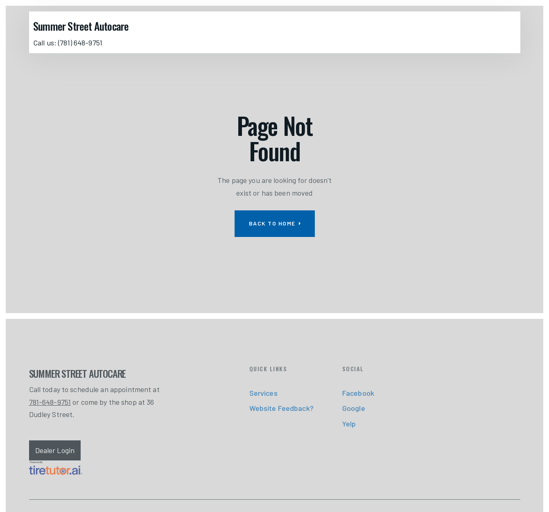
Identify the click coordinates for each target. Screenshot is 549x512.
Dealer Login (55, 450)
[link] (55, 467)
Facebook (358, 392)
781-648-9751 (50, 401)
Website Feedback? (281, 408)
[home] (83, 26)
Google (353, 408)
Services (263, 392)
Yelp (349, 423)
